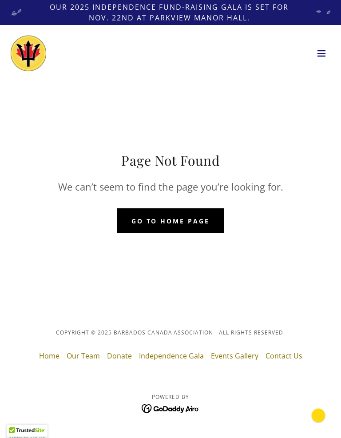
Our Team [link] (83, 356)
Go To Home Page (170, 221)
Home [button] (49, 356)
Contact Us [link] (284, 356)
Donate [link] (119, 356)
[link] (28, 53)
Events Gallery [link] (234, 356)
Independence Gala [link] (171, 356)
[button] (321, 53)
